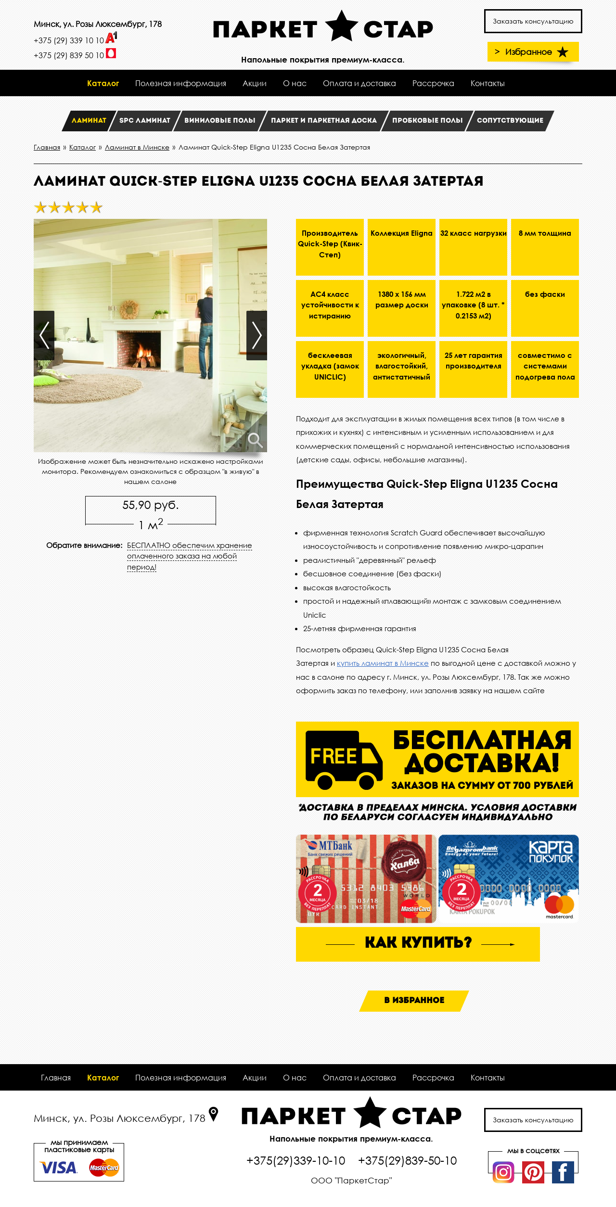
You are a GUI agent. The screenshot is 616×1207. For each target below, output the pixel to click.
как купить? (418, 944)
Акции (255, 83)
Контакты (488, 83)
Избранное (538, 51)
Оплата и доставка (359, 83)
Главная (56, 1077)
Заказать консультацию (533, 20)
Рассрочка (433, 83)
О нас (295, 83)
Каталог (103, 83)
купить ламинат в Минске (383, 663)
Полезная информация (180, 83)
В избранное (414, 1001)
